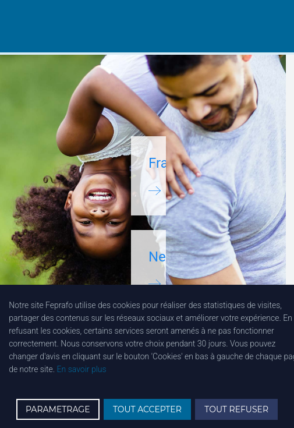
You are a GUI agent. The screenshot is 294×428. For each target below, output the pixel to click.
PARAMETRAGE (58, 409)
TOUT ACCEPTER (147, 409)
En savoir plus (82, 369)
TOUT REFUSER (236, 409)
